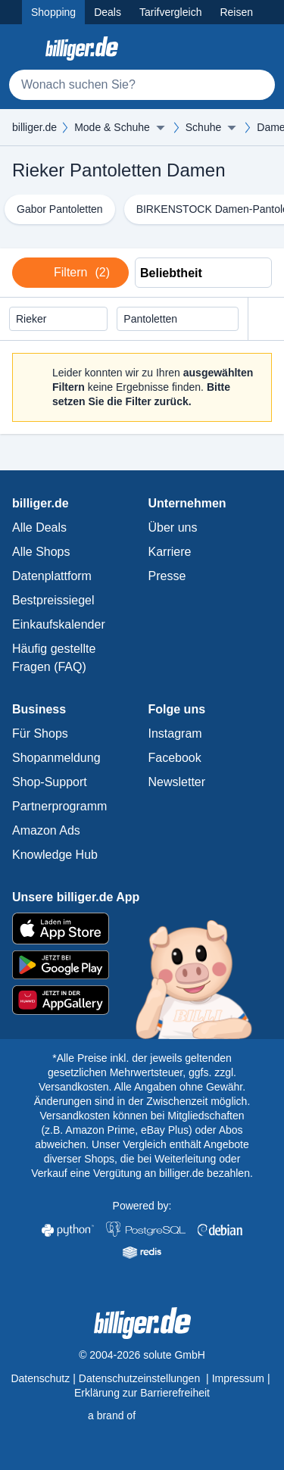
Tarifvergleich (170, 12)
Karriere (170, 551)
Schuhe (203, 127)
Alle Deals (39, 527)
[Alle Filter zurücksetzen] (266, 319)
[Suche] (142, 85)
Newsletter (177, 782)
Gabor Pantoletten (60, 209)
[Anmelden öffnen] (260, 48)
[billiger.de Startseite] (81, 48)
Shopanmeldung (56, 757)
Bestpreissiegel (53, 600)
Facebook (174, 757)
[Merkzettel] (226, 48)
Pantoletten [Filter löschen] (157, 319)
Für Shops (40, 733)
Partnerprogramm (59, 806)
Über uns (173, 527)
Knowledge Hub (55, 854)
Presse (167, 576)
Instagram (175, 733)
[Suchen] (257, 85)
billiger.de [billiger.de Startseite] (34, 127)
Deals (107, 12)
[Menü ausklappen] (160, 127)
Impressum (238, 1378)
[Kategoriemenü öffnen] (24, 48)
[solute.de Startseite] (142, 1415)
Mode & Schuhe (112, 127)
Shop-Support (49, 782)
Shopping (53, 12)
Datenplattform (52, 576)
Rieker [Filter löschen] (38, 319)
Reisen (236, 12)
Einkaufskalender (58, 624)
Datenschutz (40, 1378)
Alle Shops (41, 551)
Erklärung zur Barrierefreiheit (142, 1393)
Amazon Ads (46, 830)
